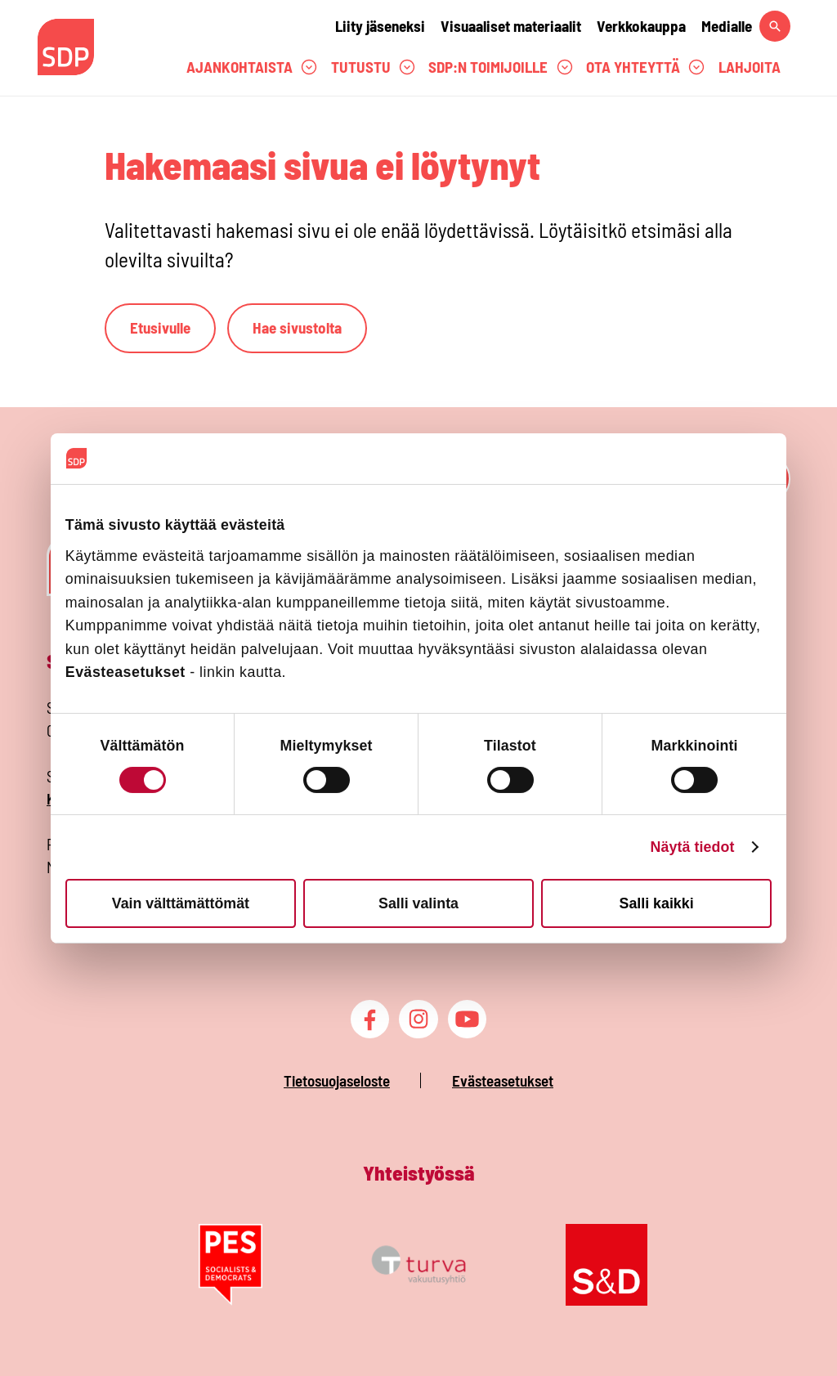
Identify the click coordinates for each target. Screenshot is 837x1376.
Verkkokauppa (641, 25)
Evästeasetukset (502, 1080)
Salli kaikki (657, 902)
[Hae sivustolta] (774, 26)
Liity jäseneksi (380, 25)
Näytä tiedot (692, 847)
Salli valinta (418, 902)
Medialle (726, 25)
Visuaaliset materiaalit (511, 25)
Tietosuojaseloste (337, 1080)
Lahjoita (749, 66)
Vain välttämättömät (180, 902)
